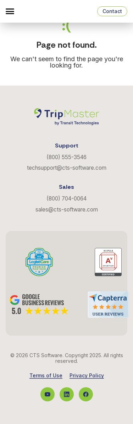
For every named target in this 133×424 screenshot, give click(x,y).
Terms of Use (45, 375)
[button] (10, 11)
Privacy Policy (87, 375)
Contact (112, 11)
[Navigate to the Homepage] (42, 11)
